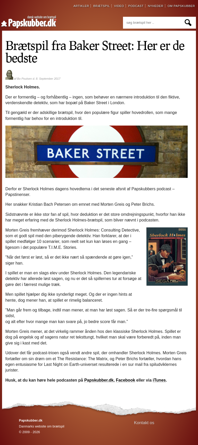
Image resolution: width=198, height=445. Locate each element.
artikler (81, 5)
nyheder (155, 5)
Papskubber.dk (99, 380)
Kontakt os (144, 422)
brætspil (101, 5)
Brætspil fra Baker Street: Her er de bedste (94, 51)
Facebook (125, 380)
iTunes (159, 380)
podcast (136, 5)
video (119, 5)
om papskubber (181, 5)
